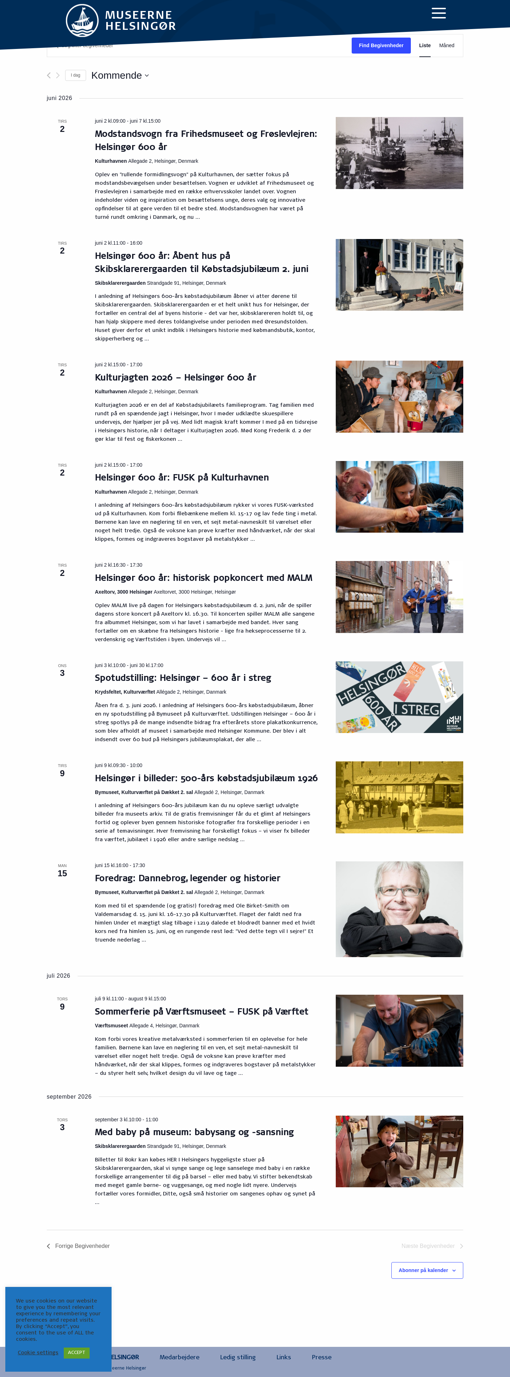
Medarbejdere (179, 1358)
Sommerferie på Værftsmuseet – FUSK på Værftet (201, 1013)
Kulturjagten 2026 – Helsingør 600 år (175, 378)
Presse (322, 1358)
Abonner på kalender (423, 1270)
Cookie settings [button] (38, 1353)
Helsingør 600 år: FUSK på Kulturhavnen (182, 478)
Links (284, 1358)
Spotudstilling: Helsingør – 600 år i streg (183, 679)
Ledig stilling (238, 1358)
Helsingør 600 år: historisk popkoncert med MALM (203, 579)
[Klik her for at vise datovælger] (120, 75)
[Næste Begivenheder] (58, 75)
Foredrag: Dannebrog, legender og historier (187, 879)
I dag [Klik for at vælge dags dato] (75, 75)
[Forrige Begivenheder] (49, 75)
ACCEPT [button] (76, 1353)
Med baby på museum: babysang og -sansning (194, 1133)
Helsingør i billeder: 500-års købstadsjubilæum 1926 (206, 779)
